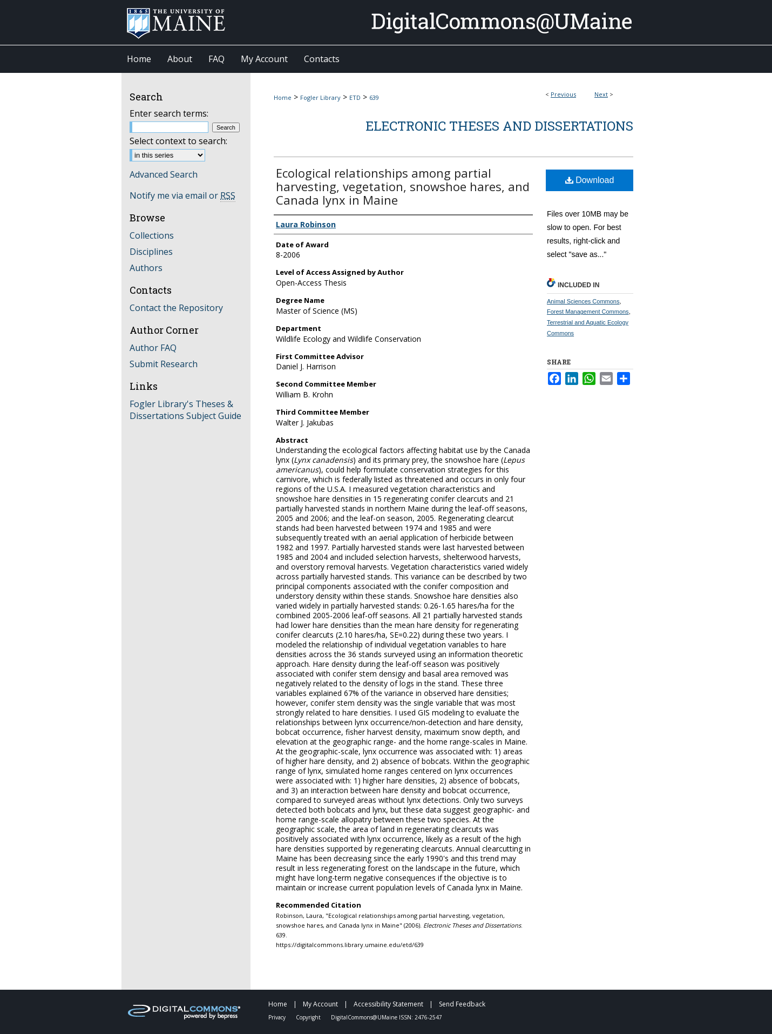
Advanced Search (164, 174)
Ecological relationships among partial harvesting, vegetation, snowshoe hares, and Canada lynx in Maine (403, 186)
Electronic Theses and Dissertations (499, 125)
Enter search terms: (169, 113)
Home (283, 97)
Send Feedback (462, 1004)
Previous (563, 94)
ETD (355, 97)
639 (374, 97)
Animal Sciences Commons (583, 301)
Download (589, 180)
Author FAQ (153, 348)
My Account (321, 1004)
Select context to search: (178, 141)
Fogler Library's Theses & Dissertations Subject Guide (185, 410)
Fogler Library (320, 97)
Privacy (277, 1017)
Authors (146, 268)
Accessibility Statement (389, 1004)
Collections (152, 235)
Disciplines (151, 252)
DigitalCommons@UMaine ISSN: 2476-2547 (386, 1017)
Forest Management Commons (588, 311)
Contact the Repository (176, 308)
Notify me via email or (182, 195)
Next (601, 94)
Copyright (309, 1017)
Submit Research (164, 364)
